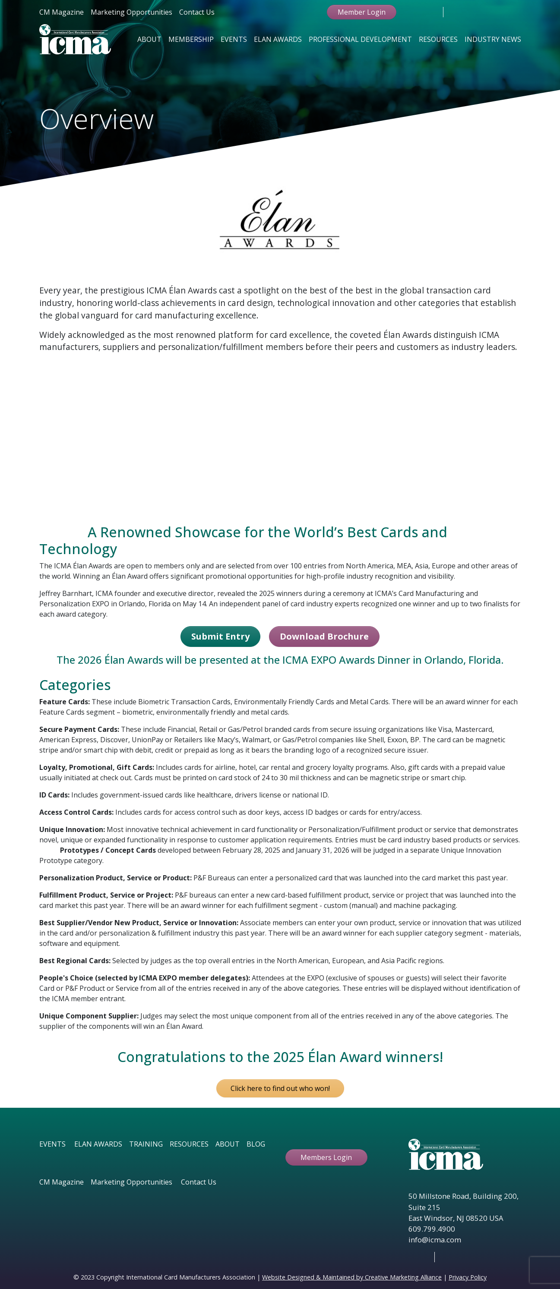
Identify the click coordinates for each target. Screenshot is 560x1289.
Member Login (362, 12)
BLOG (256, 1144)
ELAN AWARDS (98, 1144)
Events (234, 39)
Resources (438, 39)
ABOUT (227, 1144)
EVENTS (52, 1144)
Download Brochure (324, 636)
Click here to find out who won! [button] (280, 1088)
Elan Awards (278, 39)
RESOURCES (189, 1144)
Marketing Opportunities (131, 12)
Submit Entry (220, 636)
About (149, 39)
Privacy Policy (468, 1277)
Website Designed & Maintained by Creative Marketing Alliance (352, 1277)
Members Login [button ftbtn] (326, 1157)
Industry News (493, 39)
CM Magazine (61, 12)
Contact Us (197, 12)
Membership (191, 39)
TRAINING (146, 1144)
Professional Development (360, 39)
